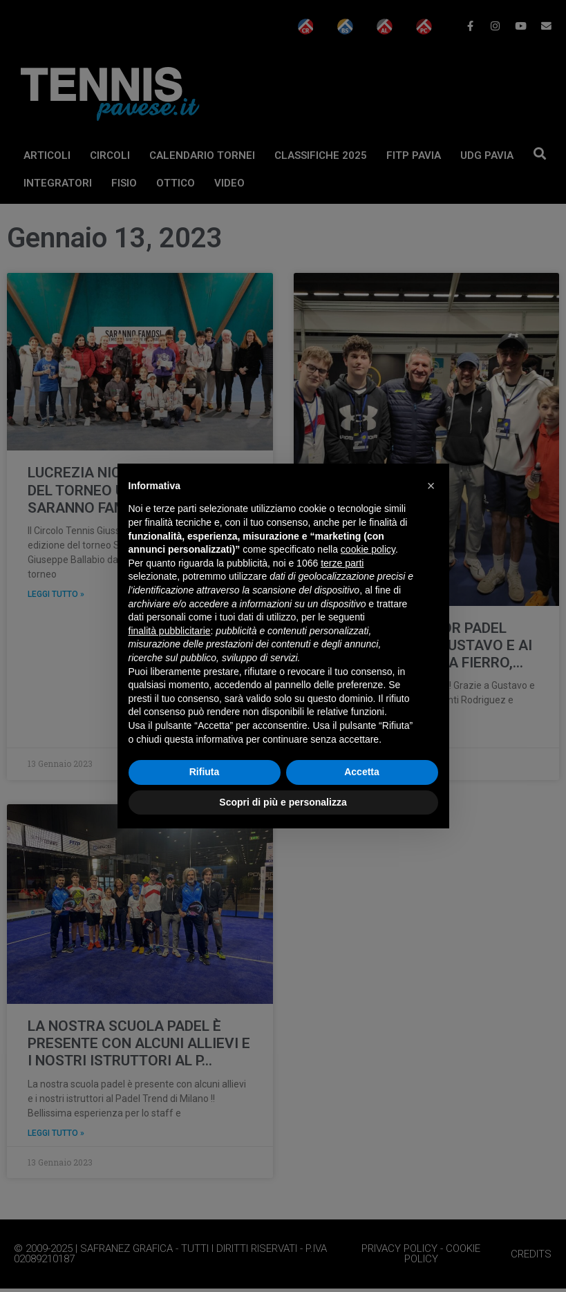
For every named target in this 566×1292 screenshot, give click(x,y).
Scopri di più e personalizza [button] (282, 802)
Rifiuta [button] (204, 771)
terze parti (342, 563)
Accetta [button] (361, 771)
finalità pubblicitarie (170, 630)
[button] (431, 486)
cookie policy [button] (368, 549)
